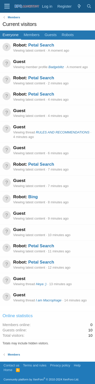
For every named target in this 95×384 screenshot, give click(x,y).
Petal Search (41, 45)
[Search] (89, 6)
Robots (68, 35)
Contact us (11, 365)
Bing (33, 196)
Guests (51, 35)
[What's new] (79, 6)
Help (77, 365)
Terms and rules (34, 365)
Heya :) (41, 284)
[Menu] (7, 6)
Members (32, 35)
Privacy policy (60, 365)
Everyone (10, 35)
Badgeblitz (56, 67)
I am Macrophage (48, 300)
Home (8, 370)
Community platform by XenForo (41, 379)
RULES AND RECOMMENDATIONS (62, 132)
